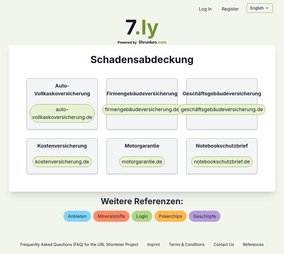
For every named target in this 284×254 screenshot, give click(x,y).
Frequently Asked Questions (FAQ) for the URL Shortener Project (79, 244)
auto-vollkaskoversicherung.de (62, 113)
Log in (205, 9)
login (142, 216)
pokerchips (170, 216)
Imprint (153, 244)
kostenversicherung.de (62, 162)
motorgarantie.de (142, 162)
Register (230, 9)
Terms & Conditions (187, 244)
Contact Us (224, 244)
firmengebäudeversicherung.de (142, 109)
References (253, 244)
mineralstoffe (111, 216)
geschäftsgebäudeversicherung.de (222, 109)
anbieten (77, 216)
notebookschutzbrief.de (222, 162)
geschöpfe (204, 216)
